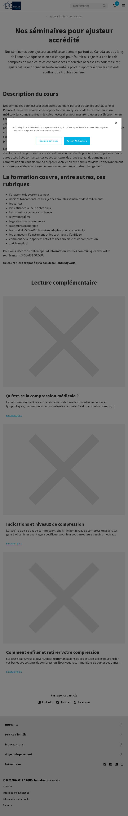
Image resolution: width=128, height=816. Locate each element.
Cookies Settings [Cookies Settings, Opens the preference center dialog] (49, 141)
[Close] (116, 123)
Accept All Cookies (77, 141)
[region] (64, 134)
